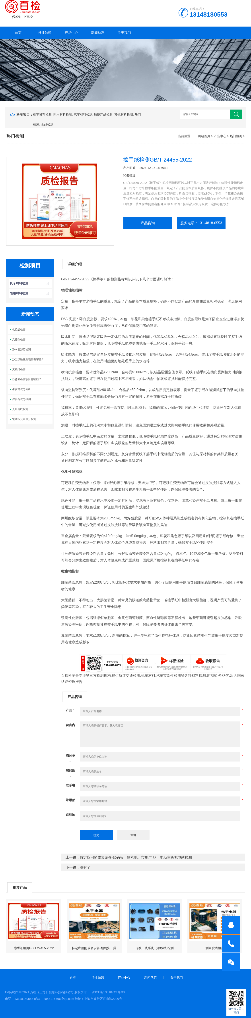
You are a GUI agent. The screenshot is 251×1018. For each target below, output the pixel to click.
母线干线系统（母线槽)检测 (154, 948)
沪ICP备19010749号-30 (108, 992)
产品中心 (71, 33)
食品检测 (47, 124)
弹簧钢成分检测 (21, 399)
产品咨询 (148, 223)
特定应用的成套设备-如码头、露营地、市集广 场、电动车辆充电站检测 (136, 857)
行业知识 (44, 33)
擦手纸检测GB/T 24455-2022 (34, 948)
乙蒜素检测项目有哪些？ (26, 379)
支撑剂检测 (18, 339)
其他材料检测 (123, 114)
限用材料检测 (62, 114)
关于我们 (124, 33)
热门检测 (236, 136)
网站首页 (204, 136)
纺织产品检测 (103, 114)
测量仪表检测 (215, 948)
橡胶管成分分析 (21, 389)
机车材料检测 (42, 114)
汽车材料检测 (83, 114)
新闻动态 (97, 33)
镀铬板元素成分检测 (24, 419)
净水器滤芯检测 (21, 349)
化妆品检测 (18, 329)
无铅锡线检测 (20, 409)
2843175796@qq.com (58, 999)
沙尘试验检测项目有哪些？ (28, 359)
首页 (18, 33)
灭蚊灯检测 (18, 369)
